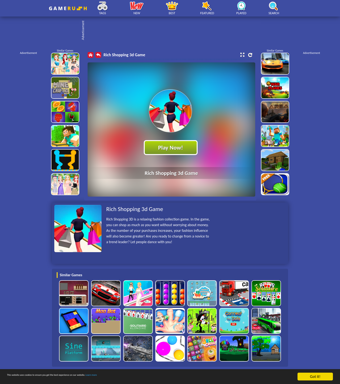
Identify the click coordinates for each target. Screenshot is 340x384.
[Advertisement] (172, 30)
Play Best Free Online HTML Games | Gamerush (68, 8)
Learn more (147, 377)
